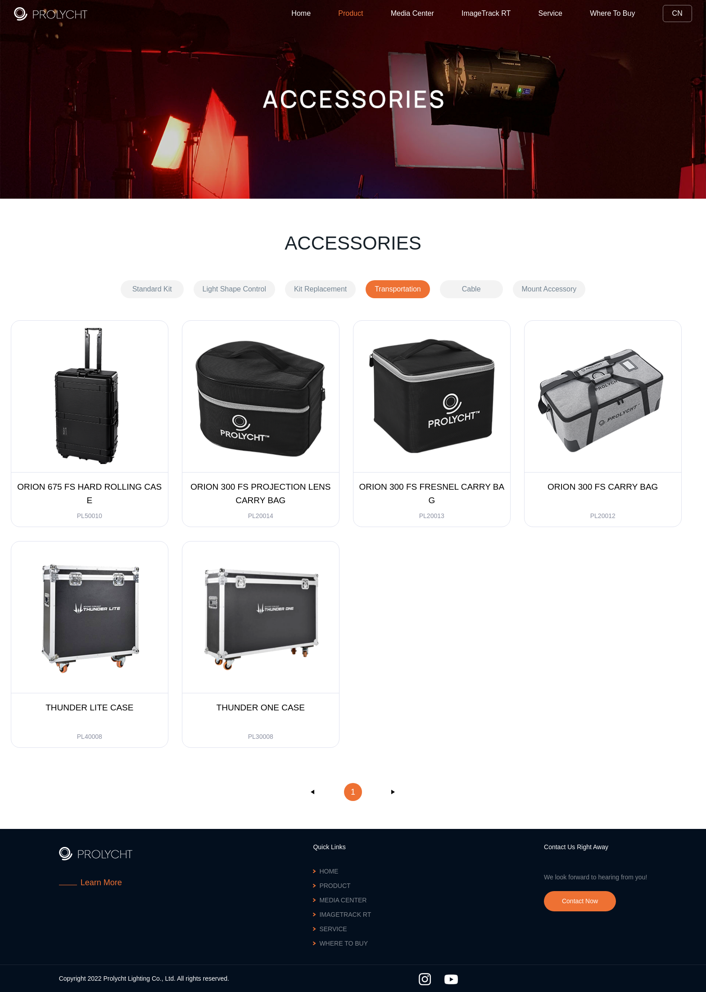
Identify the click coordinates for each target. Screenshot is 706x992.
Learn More (101, 882)
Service (550, 13)
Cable (471, 289)
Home (301, 13)
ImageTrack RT (486, 13)
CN (677, 13)
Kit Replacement (320, 289)
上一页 (313, 792)
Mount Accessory (549, 289)
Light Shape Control (234, 289)
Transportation (398, 289)
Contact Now (580, 901)
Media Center (412, 13)
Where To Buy (612, 13)
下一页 (393, 792)
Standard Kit (152, 289)
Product (350, 13)
